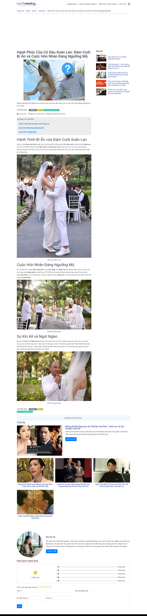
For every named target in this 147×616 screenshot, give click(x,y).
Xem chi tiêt (71, 439)
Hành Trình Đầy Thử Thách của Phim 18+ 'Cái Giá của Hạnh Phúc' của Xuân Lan (111, 485)
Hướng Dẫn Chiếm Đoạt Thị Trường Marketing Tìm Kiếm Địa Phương (118, 75)
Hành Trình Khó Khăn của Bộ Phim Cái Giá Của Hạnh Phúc (35, 517)
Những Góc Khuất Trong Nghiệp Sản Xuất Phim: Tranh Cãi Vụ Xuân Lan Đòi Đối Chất (35, 485)
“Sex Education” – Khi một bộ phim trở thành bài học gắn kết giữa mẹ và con (119, 66)
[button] (89, 119)
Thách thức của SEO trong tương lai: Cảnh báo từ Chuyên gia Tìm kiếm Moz (119, 92)
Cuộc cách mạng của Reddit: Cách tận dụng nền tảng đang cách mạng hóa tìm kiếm (118, 83)
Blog (28, 11)
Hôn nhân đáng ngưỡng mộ (51, 110)
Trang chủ (20, 11)
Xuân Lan (40, 110)
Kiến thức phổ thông (107, 4)
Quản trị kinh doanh (87, 4)
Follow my (51, 551)
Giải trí (122, 4)
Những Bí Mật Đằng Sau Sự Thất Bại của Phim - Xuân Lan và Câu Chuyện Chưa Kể (94, 427)
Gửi (19, 606)
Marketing (71, 4)
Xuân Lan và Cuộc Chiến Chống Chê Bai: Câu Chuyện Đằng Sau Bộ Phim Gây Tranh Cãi (73, 485)
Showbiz (42, 11)
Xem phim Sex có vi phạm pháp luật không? (117, 58)
